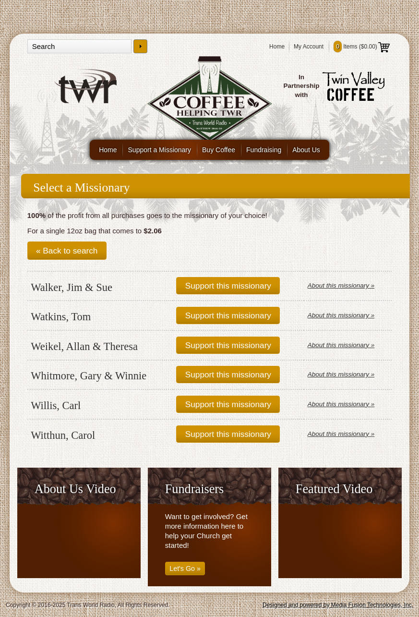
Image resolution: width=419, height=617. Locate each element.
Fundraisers (194, 489)
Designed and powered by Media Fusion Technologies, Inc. (338, 605)
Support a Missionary (160, 150)
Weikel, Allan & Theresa (84, 346)
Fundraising (263, 150)
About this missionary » (341, 285)
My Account (308, 46)
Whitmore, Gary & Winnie (88, 376)
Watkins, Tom (61, 317)
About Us (306, 150)
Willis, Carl (56, 405)
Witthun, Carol (63, 435)
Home (277, 46)
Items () (362, 46)
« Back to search (66, 250)
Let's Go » (185, 568)
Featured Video (334, 489)
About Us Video (75, 489)
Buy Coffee (218, 150)
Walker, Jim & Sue (71, 287)
